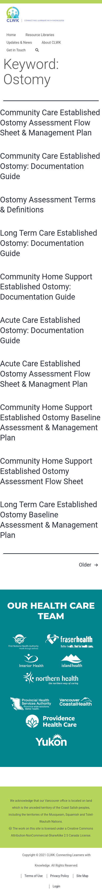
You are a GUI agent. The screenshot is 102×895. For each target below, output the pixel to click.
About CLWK (51, 42)
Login (56, 886)
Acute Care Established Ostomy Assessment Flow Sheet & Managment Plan (45, 374)
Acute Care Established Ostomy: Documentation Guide (42, 330)
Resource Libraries (40, 35)
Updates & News (19, 42)
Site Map (82, 876)
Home (11, 35)
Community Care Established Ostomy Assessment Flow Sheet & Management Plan (50, 123)
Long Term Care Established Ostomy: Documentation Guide (48, 243)
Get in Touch (16, 50)
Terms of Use (33, 876)
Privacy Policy (59, 876)
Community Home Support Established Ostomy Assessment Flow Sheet (46, 471)
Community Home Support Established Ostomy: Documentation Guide (46, 287)
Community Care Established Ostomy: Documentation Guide (50, 166)
